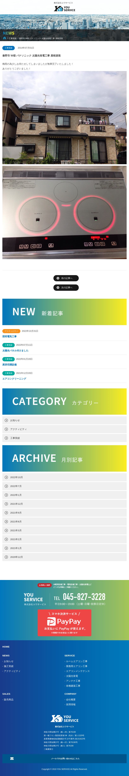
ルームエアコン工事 (76, 661)
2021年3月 (16, 530)
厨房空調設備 (10, 364)
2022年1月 (16, 495)
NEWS (5, 655)
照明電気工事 (9, 336)
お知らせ (15, 420)
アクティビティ (18, 429)
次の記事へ (66, 287)
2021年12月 (16, 503)
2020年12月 (16, 557)
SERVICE (69, 655)
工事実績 (15, 438)
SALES (6, 693)
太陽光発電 (72, 676)
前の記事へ (66, 278)
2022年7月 (16, 486)
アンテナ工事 (73, 680)
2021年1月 (16, 548)
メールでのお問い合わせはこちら (65, 758)
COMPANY (70, 693)
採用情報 (71, 704)
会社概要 (71, 699)
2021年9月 (16, 512)
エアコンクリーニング (14, 378)
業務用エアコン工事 (76, 666)
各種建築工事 (73, 685)
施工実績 (8, 666)
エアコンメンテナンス (78, 671)
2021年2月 (16, 539)
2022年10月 (16, 477)
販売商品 (8, 699)
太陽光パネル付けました (15, 350)
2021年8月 (16, 521)
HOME (5, 646)
